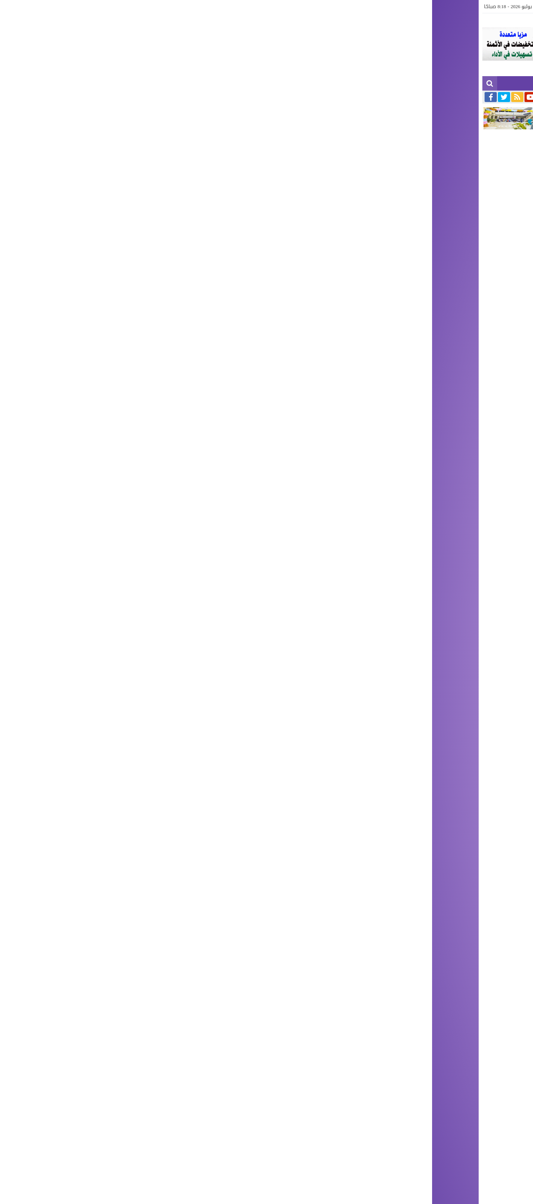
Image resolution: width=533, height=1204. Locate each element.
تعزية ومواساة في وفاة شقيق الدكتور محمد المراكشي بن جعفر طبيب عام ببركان (424, 96)
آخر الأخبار (470, 6)
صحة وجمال (193, 6)
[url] (411, 995)
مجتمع (426, 6)
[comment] (340, 924)
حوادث (386, 6)
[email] (411, 975)
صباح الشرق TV (227, 6)
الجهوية (446, 6)
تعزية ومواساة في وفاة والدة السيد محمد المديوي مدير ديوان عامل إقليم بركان (241, 96)
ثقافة (276, 6)
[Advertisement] (266, 192)
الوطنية (335, 6)
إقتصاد (406, 6)
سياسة (314, 6)
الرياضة (257, 6)
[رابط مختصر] (416, 837)
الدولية (294, 6)
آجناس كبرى (361, 6)
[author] (411, 954)
